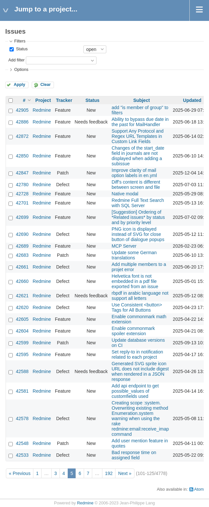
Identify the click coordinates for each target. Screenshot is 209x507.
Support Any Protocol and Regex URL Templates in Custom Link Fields (138, 136)
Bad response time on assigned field (134, 455)
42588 (22, 371)
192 (109, 473)
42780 (22, 184)
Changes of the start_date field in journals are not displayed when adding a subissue (138, 155)
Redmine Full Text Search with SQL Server (138, 203)
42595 (22, 354)
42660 (22, 281)
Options (21, 69)
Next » (124, 473)
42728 (22, 193)
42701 (22, 202)
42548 (22, 443)
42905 (22, 110)
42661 (22, 267)
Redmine (42, 110)
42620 (22, 307)
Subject (141, 100)
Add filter (16, 60)
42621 (22, 295)
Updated (192, 100)
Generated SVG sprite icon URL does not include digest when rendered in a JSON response (140, 371)
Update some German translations (134, 255)
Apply (19, 84)
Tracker (64, 100)
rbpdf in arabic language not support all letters (140, 295)
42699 (22, 217)
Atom (199, 489)
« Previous (19, 473)
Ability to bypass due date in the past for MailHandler (140, 122)
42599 (22, 342)
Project (43, 100)
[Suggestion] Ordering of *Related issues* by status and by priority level (138, 217)
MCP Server (124, 246)
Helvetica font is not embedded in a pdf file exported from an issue (135, 281)
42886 (22, 121)
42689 (22, 246)
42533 (22, 455)
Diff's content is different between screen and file (136, 184)
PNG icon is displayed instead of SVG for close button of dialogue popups (138, 234)
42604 (22, 331)
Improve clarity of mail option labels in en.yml (134, 173)
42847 (22, 172)
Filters (19, 41)
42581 (22, 391)
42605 (22, 319)
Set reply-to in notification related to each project (137, 354)
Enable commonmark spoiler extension (133, 331)
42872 (22, 136)
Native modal (125, 193)
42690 (22, 234)
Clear (45, 84)
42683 (22, 255)
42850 (22, 155)
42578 (22, 418)
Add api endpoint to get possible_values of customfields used (135, 391)
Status (21, 49)
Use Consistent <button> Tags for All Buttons (137, 307)
